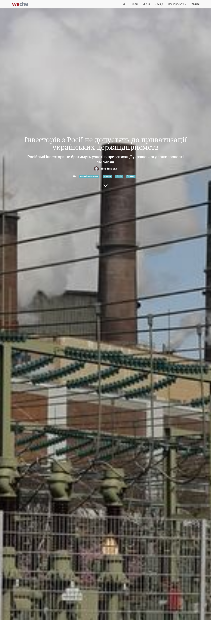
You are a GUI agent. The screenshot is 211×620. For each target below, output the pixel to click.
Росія (119, 176)
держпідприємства (89, 176)
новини (107, 176)
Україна (130, 176)
